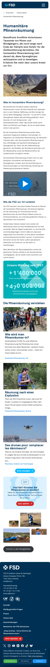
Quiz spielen (25, 503)
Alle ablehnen (25, 661)
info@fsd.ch (7, 581)
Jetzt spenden (13, 638)
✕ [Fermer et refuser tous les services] (45, 650)
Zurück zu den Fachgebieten (18, 549)
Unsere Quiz (8, 618)
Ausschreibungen (10, 622)
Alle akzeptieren (10, 661)
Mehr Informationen (35, 656)
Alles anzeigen (25, 470)
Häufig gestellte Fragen (13, 609)
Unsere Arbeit (22, 13)
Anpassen (39, 661)
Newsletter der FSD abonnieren (16, 627)
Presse (6, 614)
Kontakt (6, 605)
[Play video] (25, 183)
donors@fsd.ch (9, 594)
